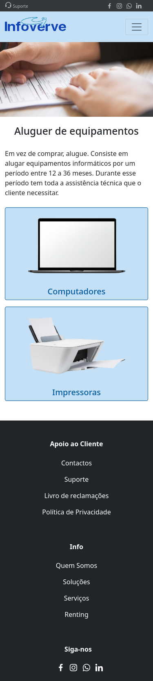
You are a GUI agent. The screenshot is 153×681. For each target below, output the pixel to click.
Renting (76, 614)
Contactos (76, 462)
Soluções (76, 581)
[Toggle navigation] (136, 27)
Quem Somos (76, 565)
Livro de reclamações (76, 495)
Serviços (76, 598)
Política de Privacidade (76, 511)
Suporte (76, 479)
